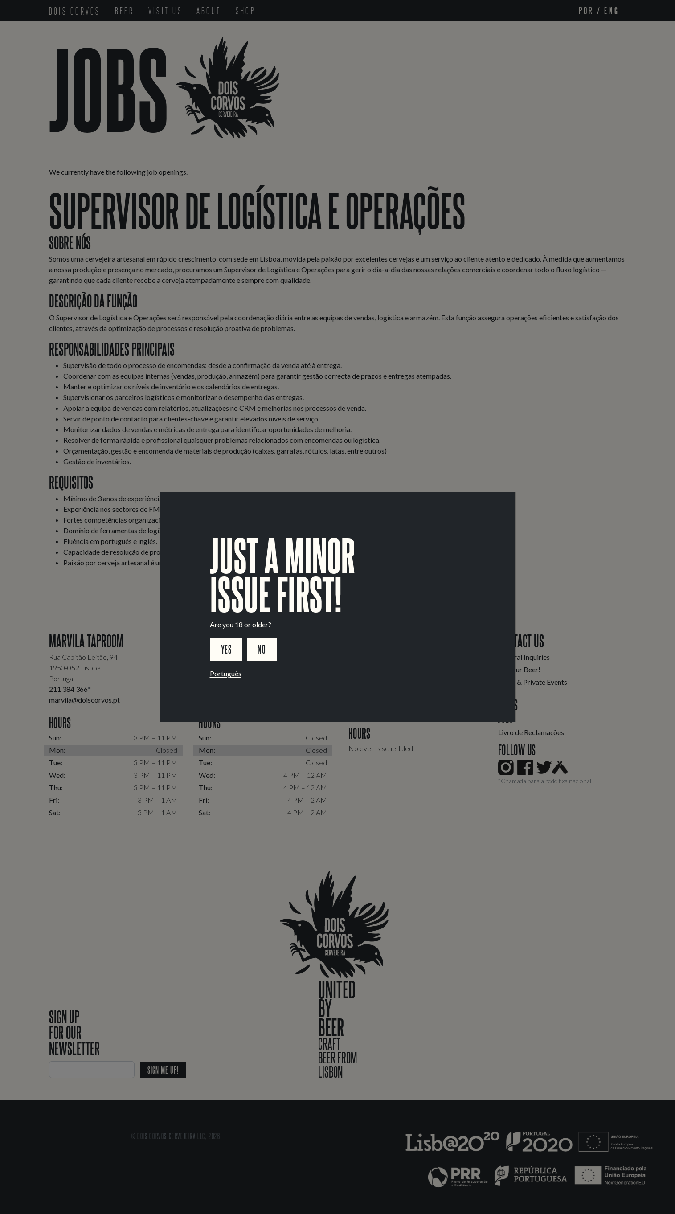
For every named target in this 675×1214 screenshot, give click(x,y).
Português (225, 673)
